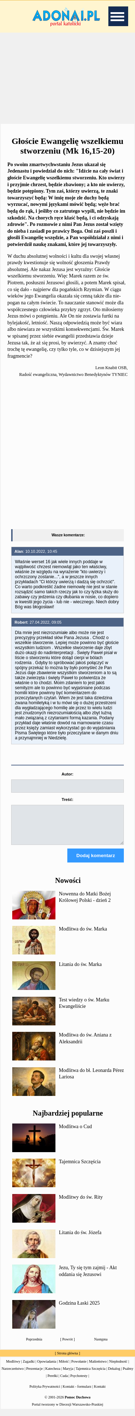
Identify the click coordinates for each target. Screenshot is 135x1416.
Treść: (67, 799)
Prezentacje (34, 1375)
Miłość (64, 1368)
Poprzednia (34, 1346)
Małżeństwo (98, 1368)
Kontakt (99, 1393)
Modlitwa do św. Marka (83, 935)
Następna (101, 1346)
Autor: (67, 774)
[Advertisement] (68, 78)
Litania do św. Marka (80, 970)
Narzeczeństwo (13, 1375)
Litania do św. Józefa (80, 1239)
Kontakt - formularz (77, 1393)
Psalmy (128, 1375)
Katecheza (52, 1375)
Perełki (53, 1382)
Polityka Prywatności (45, 1393)
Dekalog (114, 1375)
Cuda (64, 1382)
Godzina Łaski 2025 (79, 1309)
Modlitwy (13, 1368)
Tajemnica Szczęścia (80, 1168)
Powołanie (78, 1368)
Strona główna (67, 1360)
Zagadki (29, 1368)
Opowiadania (46, 1368)
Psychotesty (78, 1382)
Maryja (68, 1375)
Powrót (67, 1346)
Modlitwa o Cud (75, 1133)
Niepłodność (118, 1368)
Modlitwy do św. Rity (81, 1203)
